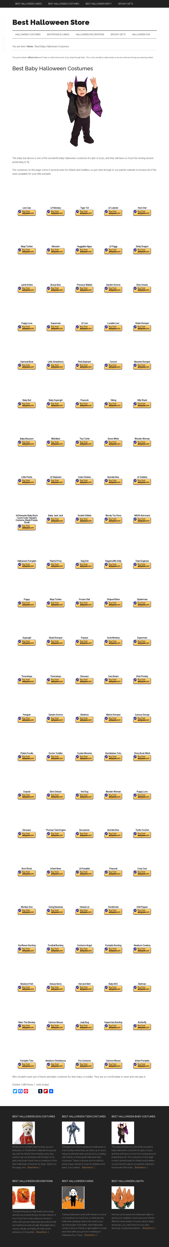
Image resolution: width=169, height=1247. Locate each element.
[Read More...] (34, 1169)
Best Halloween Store (50, 22)
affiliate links (33, 59)
